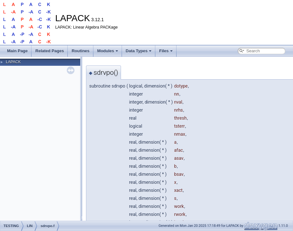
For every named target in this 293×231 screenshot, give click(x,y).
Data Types (138, 50)
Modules (107, 50)
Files (166, 50)
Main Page (17, 50)
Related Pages (49, 50)
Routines (81, 50)
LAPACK (13, 62)
